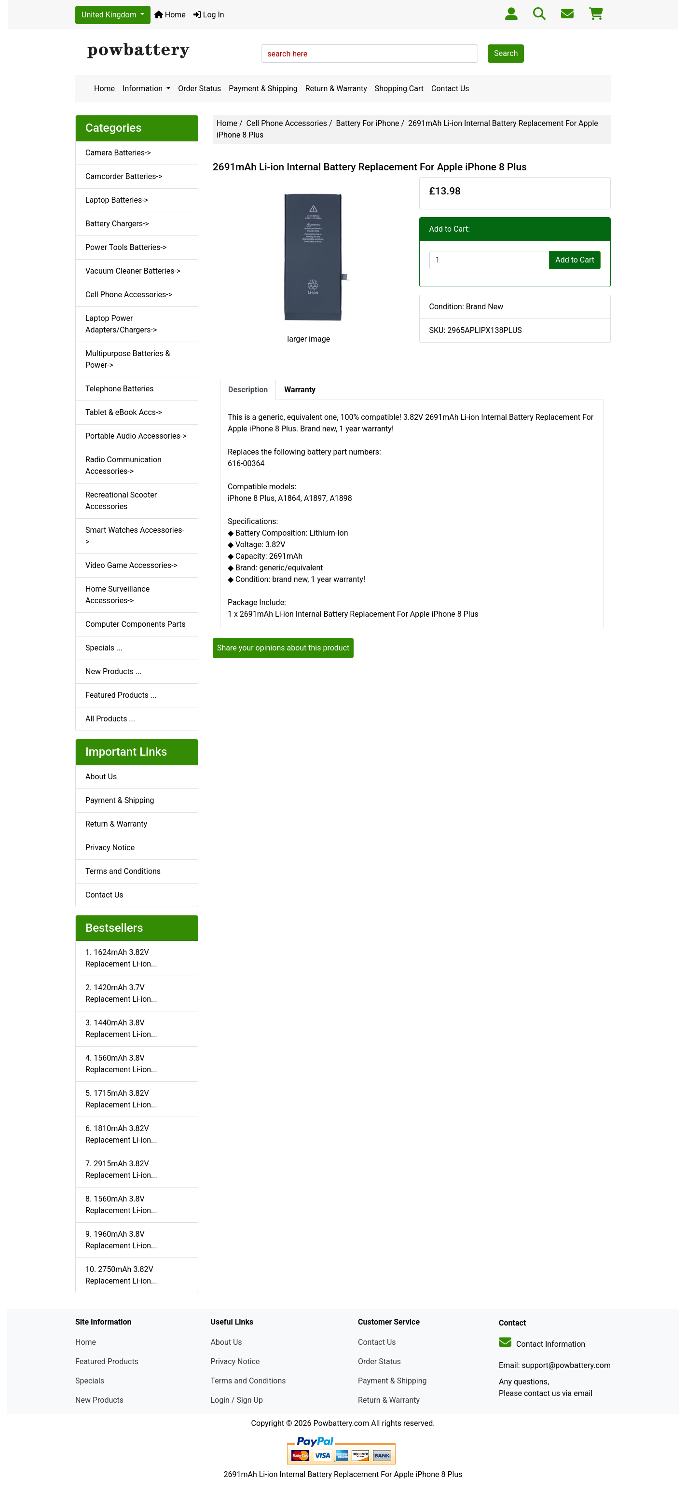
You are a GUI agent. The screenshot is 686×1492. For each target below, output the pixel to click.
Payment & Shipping (263, 88)
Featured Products (106, 1361)
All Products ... (110, 718)
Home (170, 14)
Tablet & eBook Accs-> (123, 412)
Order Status (199, 88)
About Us (101, 776)
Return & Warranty (336, 88)
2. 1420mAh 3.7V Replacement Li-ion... (121, 993)
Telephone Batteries (119, 388)
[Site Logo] (165, 51)
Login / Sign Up (236, 1400)
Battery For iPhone (367, 123)
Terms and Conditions (123, 871)
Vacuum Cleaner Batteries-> (132, 271)
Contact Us (450, 88)
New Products (99, 1400)
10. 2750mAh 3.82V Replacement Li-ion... (121, 1275)
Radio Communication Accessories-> (123, 465)
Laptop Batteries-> (116, 200)
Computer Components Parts (135, 624)
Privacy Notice (110, 847)
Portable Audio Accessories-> (136, 436)
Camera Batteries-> (118, 152)
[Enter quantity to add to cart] (489, 260)
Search (506, 53)
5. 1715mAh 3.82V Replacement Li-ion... (121, 1099)
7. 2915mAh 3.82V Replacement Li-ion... (121, 1169)
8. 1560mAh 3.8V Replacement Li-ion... (121, 1204)
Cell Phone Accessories (287, 123)
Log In (208, 14)
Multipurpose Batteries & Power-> (127, 359)
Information (144, 88)
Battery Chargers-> (117, 223)
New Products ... (113, 671)
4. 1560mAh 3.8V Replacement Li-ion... (121, 1063)
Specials (89, 1380)
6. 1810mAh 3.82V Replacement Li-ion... (121, 1134)
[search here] (369, 53)
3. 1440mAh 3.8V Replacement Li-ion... (121, 1028)
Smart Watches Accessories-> (134, 535)
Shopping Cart (399, 88)
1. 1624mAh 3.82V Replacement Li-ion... (121, 958)
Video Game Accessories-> (131, 565)
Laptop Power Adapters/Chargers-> (121, 324)
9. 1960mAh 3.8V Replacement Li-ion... (121, 1240)
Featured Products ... (121, 695)
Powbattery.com (341, 1423)
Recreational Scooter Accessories (121, 500)
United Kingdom (110, 14)
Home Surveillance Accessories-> (117, 594)
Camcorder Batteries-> (123, 176)
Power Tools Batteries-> (125, 247)
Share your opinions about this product (283, 647)
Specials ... (104, 647)
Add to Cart (574, 259)
